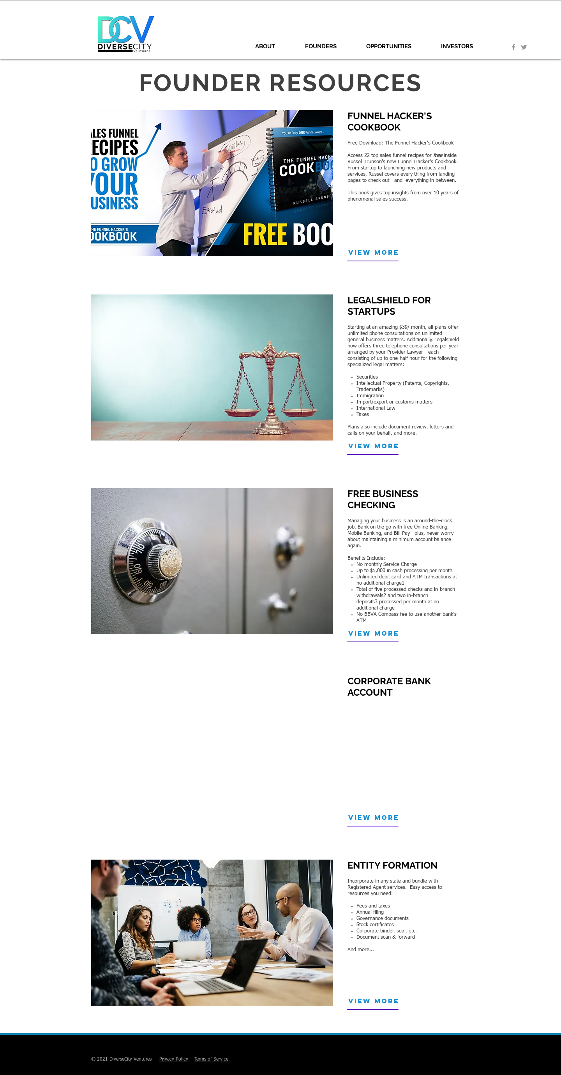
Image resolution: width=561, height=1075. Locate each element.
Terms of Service (211, 1059)
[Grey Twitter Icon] (524, 47)
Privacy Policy (173, 1059)
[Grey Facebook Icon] (513, 47)
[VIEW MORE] (381, 252)
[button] (329, 46)
